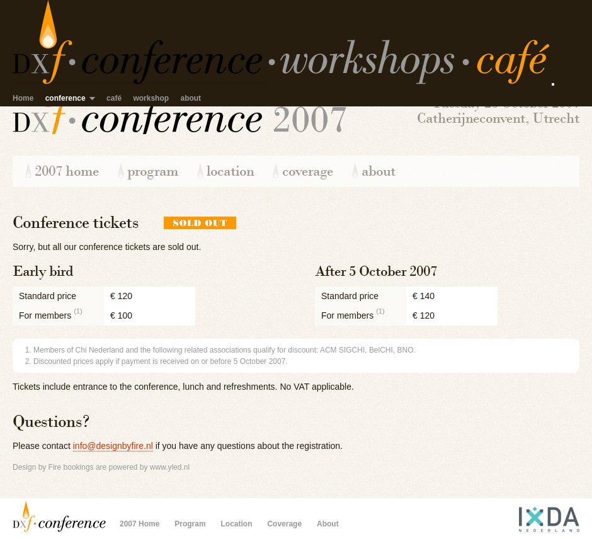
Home (23, 98)
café (114, 98)
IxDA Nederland (535, 516)
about (190, 98)
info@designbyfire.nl (113, 446)
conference (65, 98)
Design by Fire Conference (60, 516)
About (378, 171)
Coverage (307, 171)
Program (152, 171)
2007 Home (67, 171)
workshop (151, 98)
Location (230, 171)
